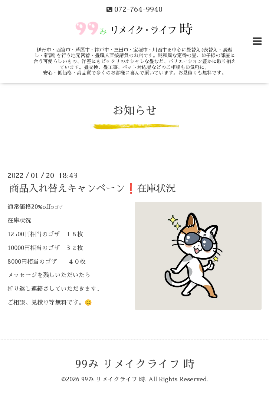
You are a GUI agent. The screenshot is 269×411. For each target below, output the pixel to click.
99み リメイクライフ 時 (134, 364)
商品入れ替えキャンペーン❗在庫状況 (92, 188)
